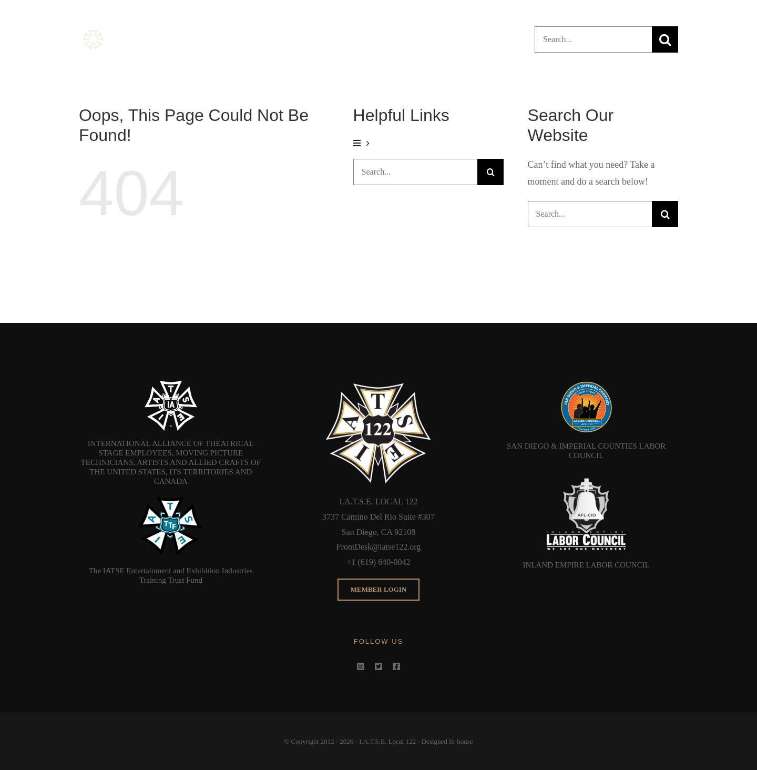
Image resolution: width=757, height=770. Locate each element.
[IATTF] (171, 498)
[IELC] (586, 473)
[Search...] (593, 39)
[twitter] (378, 666)
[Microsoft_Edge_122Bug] (378, 385)
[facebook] (396, 666)
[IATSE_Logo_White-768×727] (171, 385)
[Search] (665, 39)
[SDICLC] (586, 385)
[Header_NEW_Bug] (129, 31)
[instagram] (360, 666)
